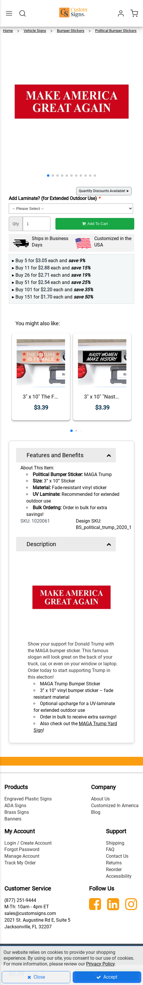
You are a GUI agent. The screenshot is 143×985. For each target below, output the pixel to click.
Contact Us (117, 856)
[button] (48, 175)
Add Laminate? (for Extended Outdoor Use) (54, 198)
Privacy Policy (100, 964)
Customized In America (115, 805)
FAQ (110, 849)
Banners (12, 819)
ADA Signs (15, 805)
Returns (114, 863)
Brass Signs (16, 812)
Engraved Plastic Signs (28, 799)
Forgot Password (21, 849)
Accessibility (119, 876)
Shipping (115, 843)
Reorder (114, 869)
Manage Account (21, 856)
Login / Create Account (28, 843)
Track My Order (20, 863)
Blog (95, 812)
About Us (100, 799)
